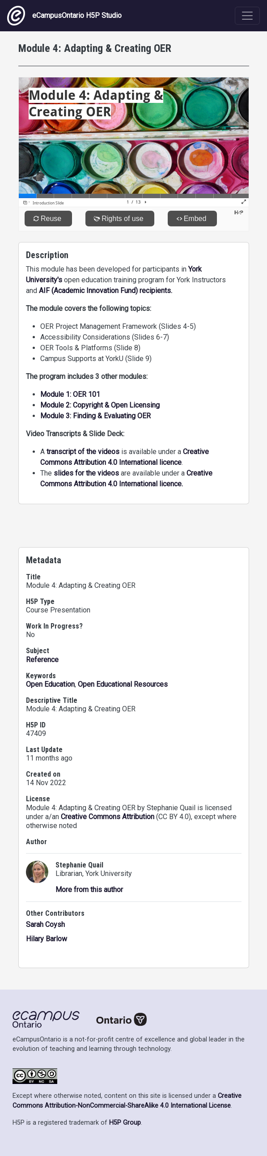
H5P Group (125, 1122)
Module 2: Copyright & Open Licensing (100, 405)
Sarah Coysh (45, 924)
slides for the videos (86, 473)
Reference (42, 659)
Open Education (50, 684)
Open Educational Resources (123, 684)
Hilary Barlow (46, 939)
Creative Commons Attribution (107, 816)
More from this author (89, 889)
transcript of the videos (83, 451)
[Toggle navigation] (247, 16)
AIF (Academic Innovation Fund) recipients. (105, 290)
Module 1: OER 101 (70, 394)
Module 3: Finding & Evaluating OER (95, 416)
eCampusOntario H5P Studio (64, 16)
